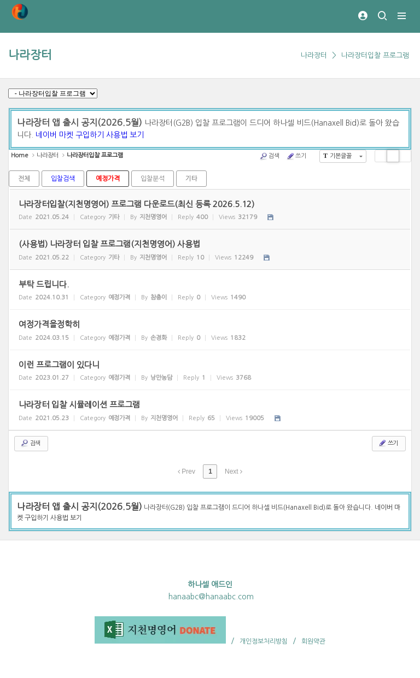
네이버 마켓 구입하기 (70, 135)
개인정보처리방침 (264, 641)
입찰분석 (153, 178)
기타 (191, 178)
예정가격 (108, 178)
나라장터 (30, 55)
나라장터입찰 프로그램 (375, 55)
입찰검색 (63, 178)
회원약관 (313, 641)
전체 (24, 178)
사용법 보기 (125, 135)
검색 (269, 156)
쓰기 (296, 156)
